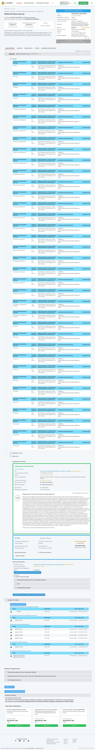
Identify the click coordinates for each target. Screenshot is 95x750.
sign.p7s (19, 611)
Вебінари (75, 740)
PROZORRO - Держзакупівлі (52, 739)
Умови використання (39, 748)
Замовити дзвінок (64, 4)
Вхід (75, 3)
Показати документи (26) (21, 576)
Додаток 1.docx (19, 620)
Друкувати (9, 687)
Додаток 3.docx (19, 632)
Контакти (66, 742)
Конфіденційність (31, 748)
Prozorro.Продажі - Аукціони (52, 742)
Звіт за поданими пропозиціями (15, 691)
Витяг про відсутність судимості (73, 40)
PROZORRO (19, 3)
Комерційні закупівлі (42, 3)
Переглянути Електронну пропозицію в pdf (27, 572)
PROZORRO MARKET (29, 3)
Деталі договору (20, 555)
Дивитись (18, 725)
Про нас (65, 743)
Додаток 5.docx (19, 638)
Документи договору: (20, 552)
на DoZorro (32, 17)
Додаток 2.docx (19, 629)
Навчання (66, 739)
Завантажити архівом (18, 604)
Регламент (75, 739)
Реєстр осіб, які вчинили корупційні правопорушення (73, 42)
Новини (65, 740)
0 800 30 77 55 (63, 2)
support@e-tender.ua (65, 3)
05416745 (73, 27)
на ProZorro (26, 17)
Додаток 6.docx (19, 646)
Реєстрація (83, 3)
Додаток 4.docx (19, 635)
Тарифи (74, 742)
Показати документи (46, 482)
